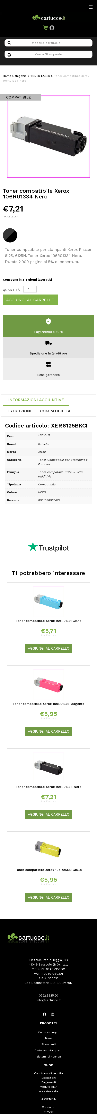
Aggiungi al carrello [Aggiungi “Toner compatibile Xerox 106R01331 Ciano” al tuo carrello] (48, 648)
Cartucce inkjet (48, 1032)
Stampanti (48, 1044)
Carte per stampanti (48, 1050)
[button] (52, 27)
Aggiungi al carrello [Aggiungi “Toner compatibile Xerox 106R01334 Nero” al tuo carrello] (48, 814)
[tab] (36, 400)
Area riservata (48, 1091)
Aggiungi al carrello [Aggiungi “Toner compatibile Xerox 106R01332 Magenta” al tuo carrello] (48, 731)
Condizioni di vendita (48, 1073)
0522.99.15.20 (48, 995)
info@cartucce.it (49, 1000)
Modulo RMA (48, 1086)
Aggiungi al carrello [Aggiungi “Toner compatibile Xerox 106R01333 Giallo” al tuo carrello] (48, 897)
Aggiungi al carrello (30, 299)
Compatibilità (55, 411)
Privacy (48, 1111)
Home (7, 76)
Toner (48, 1038)
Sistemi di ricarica (48, 1056)
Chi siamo (48, 1107)
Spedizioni (49, 1077)
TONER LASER (40, 76)
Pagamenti (48, 1082)
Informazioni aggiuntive (36, 399)
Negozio (21, 76)
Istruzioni (19, 411)
